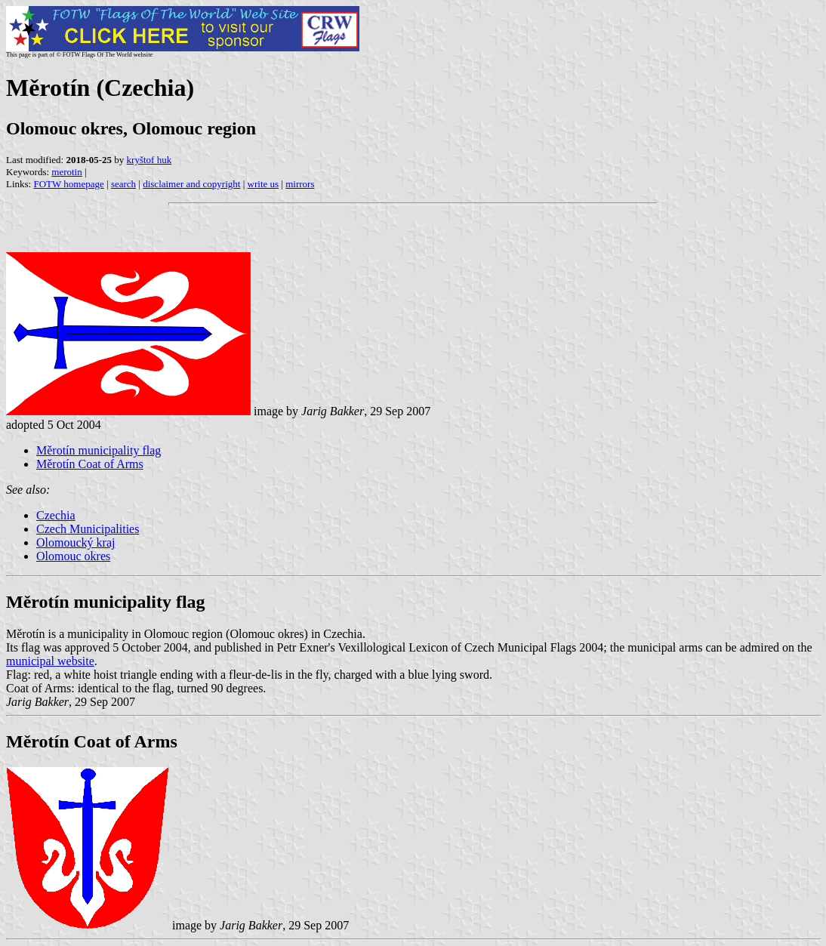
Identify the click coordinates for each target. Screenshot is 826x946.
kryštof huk (149, 159)
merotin (66, 171)
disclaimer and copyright (191, 184)
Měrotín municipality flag (98, 450)
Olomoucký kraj (75, 542)
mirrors (299, 184)
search (123, 184)
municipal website (50, 661)
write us (263, 184)
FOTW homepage (68, 184)
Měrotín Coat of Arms (89, 464)
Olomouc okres (73, 556)
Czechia (56, 515)
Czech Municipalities (87, 528)
